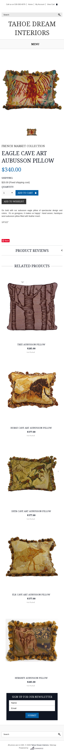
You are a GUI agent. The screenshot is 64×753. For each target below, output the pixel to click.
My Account (39, 4)
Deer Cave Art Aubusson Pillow (31, 511)
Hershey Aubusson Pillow (31, 677)
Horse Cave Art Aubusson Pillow (31, 427)
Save (7, 241)
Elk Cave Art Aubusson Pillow (31, 594)
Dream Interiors (32, 28)
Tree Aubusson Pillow (31, 344)
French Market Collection (23, 146)
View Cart (51, 4)
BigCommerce (37, 748)
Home (30, 4)
